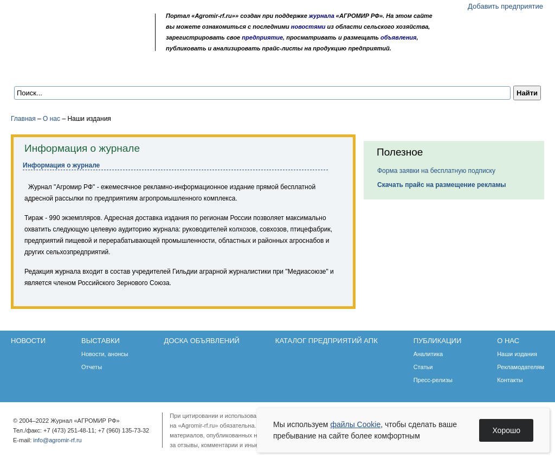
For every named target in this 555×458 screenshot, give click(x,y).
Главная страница (61, 45)
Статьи (423, 367)
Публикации (360, 71)
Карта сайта (90, 45)
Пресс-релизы (433, 380)
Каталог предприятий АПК (269, 71)
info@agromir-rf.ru (57, 440)
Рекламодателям (520, 367)
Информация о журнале (61, 165)
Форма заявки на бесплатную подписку (436, 171)
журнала (321, 15)
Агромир (80, 25)
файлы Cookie (355, 424)
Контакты (510, 380)
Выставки (92, 71)
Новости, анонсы (104, 354)
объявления (398, 37)
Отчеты (91, 367)
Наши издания (517, 354)
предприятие (262, 37)
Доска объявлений (165, 71)
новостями (308, 26)
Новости (39, 71)
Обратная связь (76, 45)
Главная (23, 118)
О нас (412, 71)
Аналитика (428, 354)
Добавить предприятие (505, 6)
